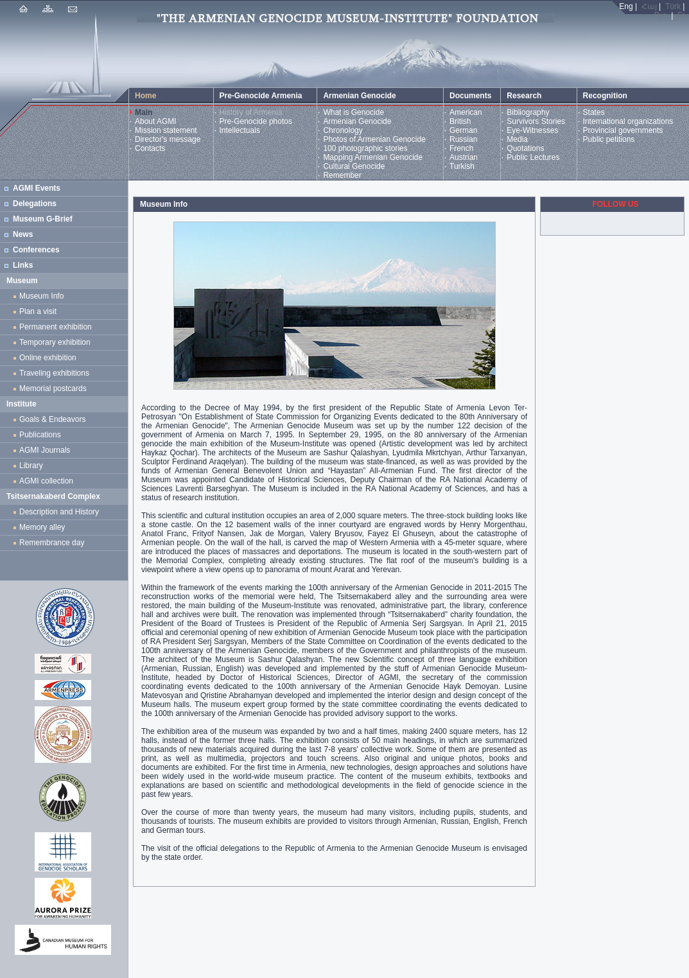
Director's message (167, 139)
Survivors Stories (536, 121)
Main (143, 112)
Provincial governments (623, 130)
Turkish (462, 166)
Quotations (525, 148)
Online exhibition (49, 357)
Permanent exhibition (55, 326)
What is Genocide (353, 112)
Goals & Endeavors (52, 419)
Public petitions (609, 139)
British (460, 121)
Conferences (36, 249)
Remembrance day (51, 542)
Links (23, 265)
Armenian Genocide (357, 121)
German (463, 130)
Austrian (463, 157)
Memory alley (42, 527)
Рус (660, 15)
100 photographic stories (365, 148)
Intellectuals (240, 130)
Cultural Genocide (354, 166)
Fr (681, 15)
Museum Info (41, 296)
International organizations (628, 121)
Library (31, 465)
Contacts (150, 148)
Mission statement (166, 130)
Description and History (59, 511)
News (23, 234)
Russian (463, 139)
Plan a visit (38, 311)
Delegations (35, 203)
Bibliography (528, 112)
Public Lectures (533, 157)
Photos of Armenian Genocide (374, 139)
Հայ (649, 6)
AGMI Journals (46, 450)
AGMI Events (36, 188)
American (465, 112)
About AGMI (156, 121)
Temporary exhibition (55, 342)
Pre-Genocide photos (256, 121)
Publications (40, 434)
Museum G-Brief (43, 218)
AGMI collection (46, 480)
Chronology (342, 130)
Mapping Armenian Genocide (373, 157)
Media (517, 139)
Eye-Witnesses (532, 130)
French (461, 148)
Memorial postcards (55, 388)
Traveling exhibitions (56, 373)
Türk (673, 6)
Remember (342, 175)
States (594, 112)
